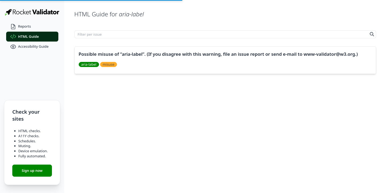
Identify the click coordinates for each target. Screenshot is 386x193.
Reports (20, 27)
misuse (109, 64)
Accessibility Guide (29, 47)
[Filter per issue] (221, 34)
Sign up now (32, 170)
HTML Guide (24, 37)
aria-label (88, 64)
